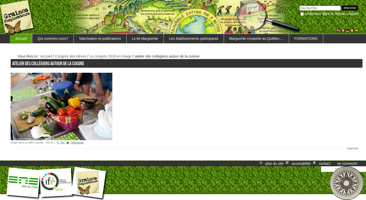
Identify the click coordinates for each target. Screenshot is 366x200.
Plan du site (274, 163)
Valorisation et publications (100, 39)
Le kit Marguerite (145, 39)
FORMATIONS (306, 39)
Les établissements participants (193, 39)
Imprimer (353, 148)
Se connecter (347, 163)
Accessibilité (301, 163)
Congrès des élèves (70, 56)
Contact (324, 163)
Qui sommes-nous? (53, 39)
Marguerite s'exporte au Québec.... (256, 39)
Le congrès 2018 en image (111, 56)
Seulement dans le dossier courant (332, 14)
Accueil (21, 39)
